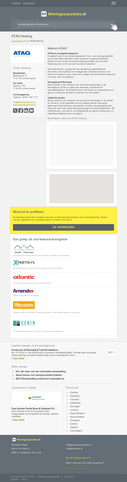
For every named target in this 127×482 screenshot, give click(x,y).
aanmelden (29, 3)
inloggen (16, 3)
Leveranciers (17, 41)
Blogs (24, 479)
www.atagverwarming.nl (24, 104)
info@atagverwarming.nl (24, 102)
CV (27, 41)
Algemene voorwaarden (49, 476)
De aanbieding (63, 227)
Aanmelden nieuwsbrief (78, 468)
